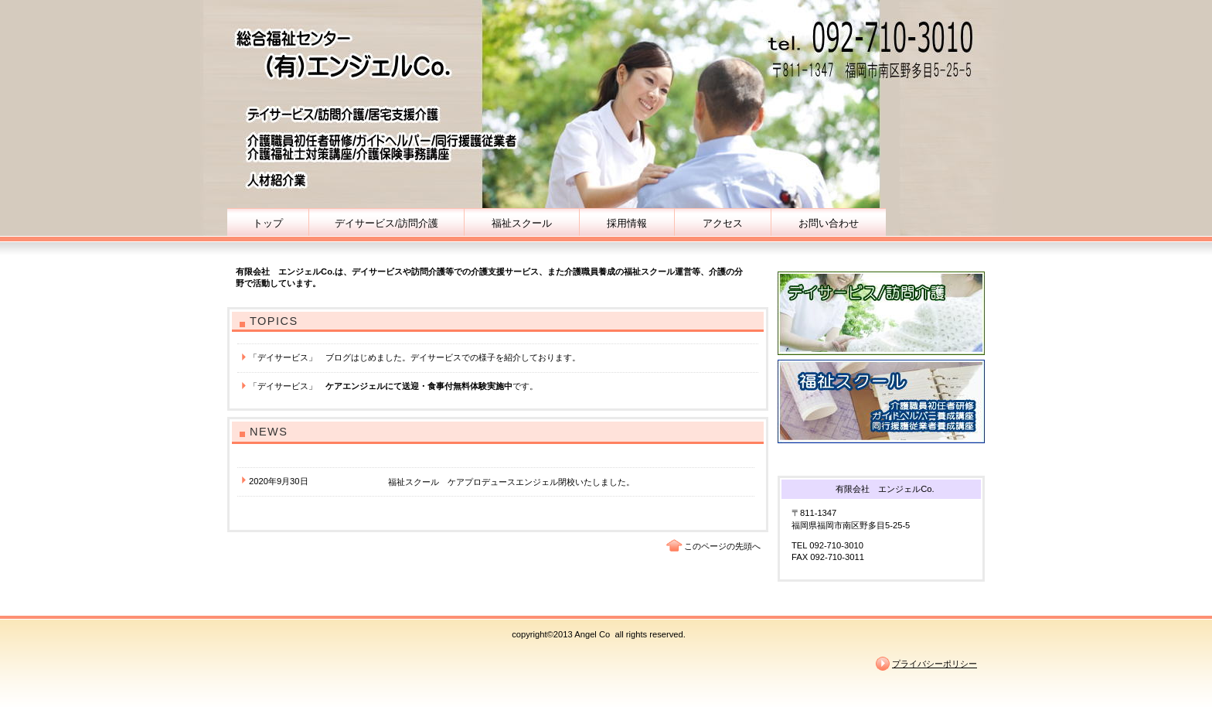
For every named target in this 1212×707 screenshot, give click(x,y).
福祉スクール (881, 401)
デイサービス (881, 313)
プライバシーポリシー (934, 663)
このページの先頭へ (722, 546)
